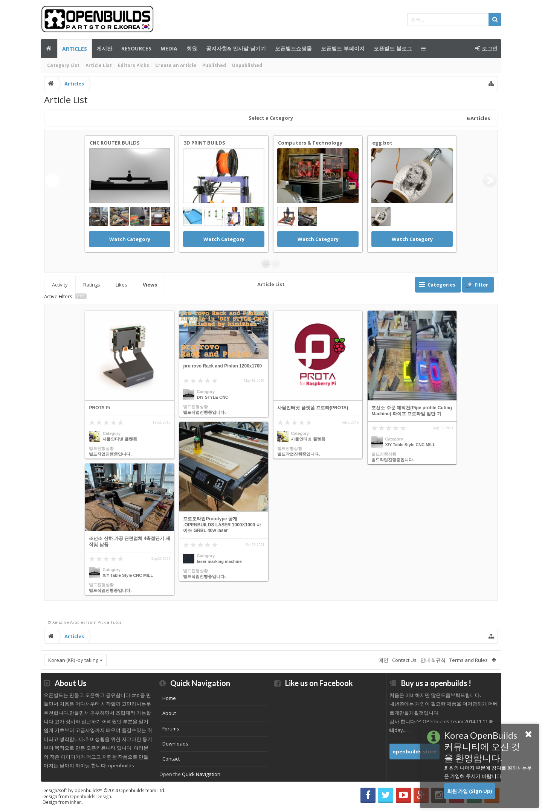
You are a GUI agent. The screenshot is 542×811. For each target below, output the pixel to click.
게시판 (104, 48)
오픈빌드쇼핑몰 (293, 48)
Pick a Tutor (110, 622)
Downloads (175, 743)
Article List (98, 65)
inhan (76, 802)
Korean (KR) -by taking (73, 660)
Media (168, 48)
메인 (49, 48)
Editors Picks (133, 65)
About (169, 713)
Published (214, 65)
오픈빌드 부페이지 (343, 48)
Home (169, 698)
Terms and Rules (468, 660)
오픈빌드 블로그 (393, 48)
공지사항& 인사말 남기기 (236, 48)
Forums (170, 728)
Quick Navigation (201, 774)
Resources (136, 48)
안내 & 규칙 (433, 660)
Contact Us (404, 660)
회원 (191, 48)
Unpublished (247, 65)
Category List (63, 65)
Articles (74, 48)
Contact (171, 758)
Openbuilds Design (90, 796)
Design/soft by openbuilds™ (104, 790)
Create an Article (175, 65)
